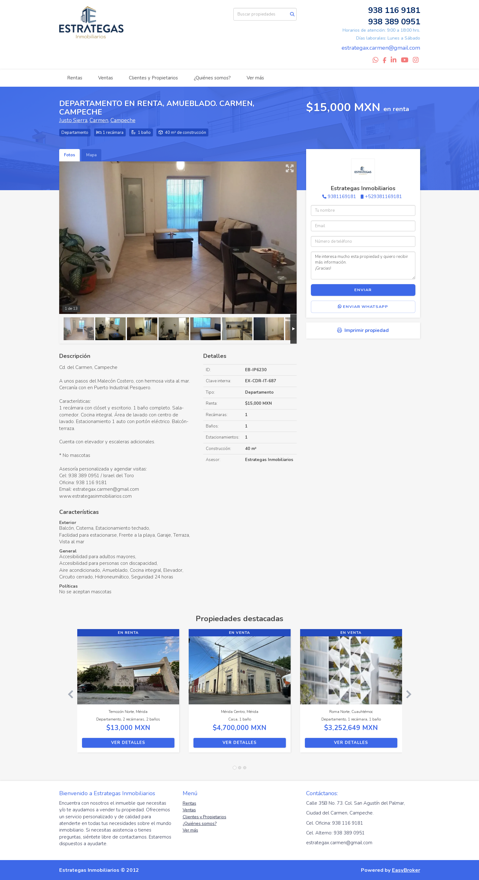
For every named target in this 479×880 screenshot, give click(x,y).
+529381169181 (383, 196)
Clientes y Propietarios (153, 78)
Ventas (105, 78)
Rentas (74, 78)
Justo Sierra (73, 120)
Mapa (91, 155)
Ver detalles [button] (128, 743)
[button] (68, 694)
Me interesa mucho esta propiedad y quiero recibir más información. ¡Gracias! (363, 265)
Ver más (255, 78)
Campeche (123, 120)
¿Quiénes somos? (212, 78)
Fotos (69, 155)
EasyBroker (406, 870)
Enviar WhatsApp (363, 306)
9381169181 (342, 196)
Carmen (99, 120)
